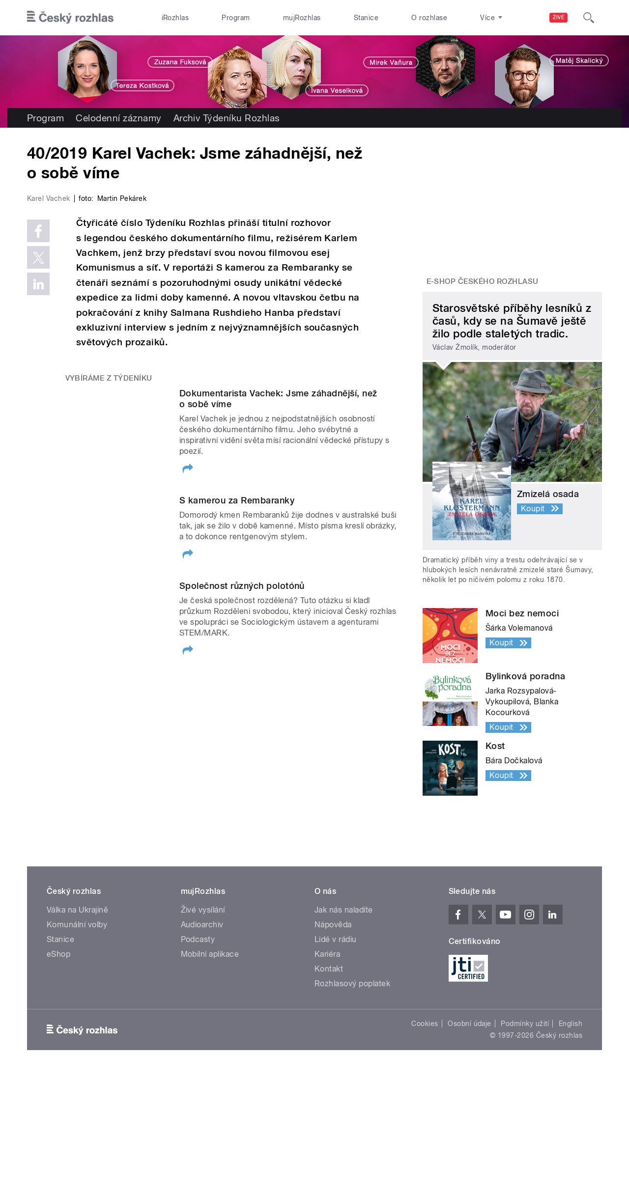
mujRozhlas (302, 18)
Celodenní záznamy (118, 117)
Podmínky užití (525, 1078)
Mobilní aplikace (210, 1008)
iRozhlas (175, 18)
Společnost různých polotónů (242, 798)
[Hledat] (588, 17)
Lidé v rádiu (335, 993)
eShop (58, 1008)
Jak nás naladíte (343, 964)
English (570, 1078)
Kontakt (328, 1022)
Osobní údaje (469, 1078)
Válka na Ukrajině (77, 964)
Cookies (424, 1078)
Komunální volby (77, 978)
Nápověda (333, 978)
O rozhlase (429, 18)
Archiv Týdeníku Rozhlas (226, 117)
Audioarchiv (202, 978)
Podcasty (198, 993)
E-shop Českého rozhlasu (483, 281)
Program (236, 18)
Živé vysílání (203, 964)
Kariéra (327, 1008)
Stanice (366, 18)
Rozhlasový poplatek (352, 1037)
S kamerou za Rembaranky (236, 709)
